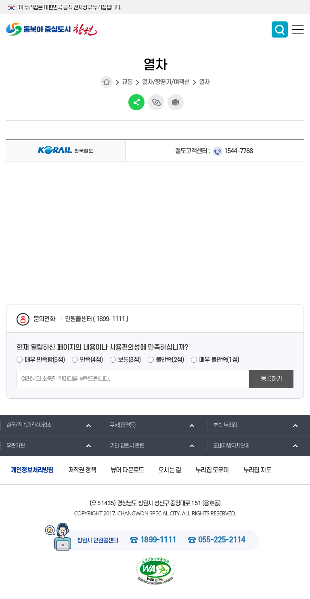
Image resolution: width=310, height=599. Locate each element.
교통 (127, 82)
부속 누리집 (222, 425)
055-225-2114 (221, 540)
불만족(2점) (170, 360)
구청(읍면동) (119, 425)
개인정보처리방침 (32, 470)
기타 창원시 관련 (123, 445)
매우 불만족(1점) (219, 360)
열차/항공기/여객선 (166, 82)
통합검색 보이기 (280, 29)
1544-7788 (238, 151)
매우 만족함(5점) (45, 360)
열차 (204, 82)
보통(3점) (129, 360)
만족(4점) (91, 360)
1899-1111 (158, 540)
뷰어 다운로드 (127, 470)
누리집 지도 (257, 470)
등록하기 (271, 379)
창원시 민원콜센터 (97, 541)
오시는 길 (169, 470)
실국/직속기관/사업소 (25, 425)
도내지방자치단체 (228, 445)
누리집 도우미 (211, 470)
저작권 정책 (82, 470)
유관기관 (12, 445)
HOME (107, 82)
